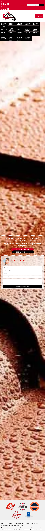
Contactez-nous (23, 252)
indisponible (5, 3)
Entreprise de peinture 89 (27, 23)
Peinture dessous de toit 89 (11, 39)
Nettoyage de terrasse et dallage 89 (19, 39)
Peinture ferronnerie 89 (11, 34)
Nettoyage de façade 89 (35, 33)
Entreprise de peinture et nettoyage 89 (3, 24)
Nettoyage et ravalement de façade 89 (11, 29)
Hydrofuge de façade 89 (35, 23)
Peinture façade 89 (19, 28)
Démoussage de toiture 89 (19, 23)
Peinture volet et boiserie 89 (4, 28)
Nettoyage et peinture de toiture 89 (35, 29)
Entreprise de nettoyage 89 (27, 33)
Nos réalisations (22, 249)
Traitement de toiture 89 (11, 23)
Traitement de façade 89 (27, 38)
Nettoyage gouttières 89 (3, 38)
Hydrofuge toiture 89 (3, 33)
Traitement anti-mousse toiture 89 (27, 29)
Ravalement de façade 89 (19, 33)
